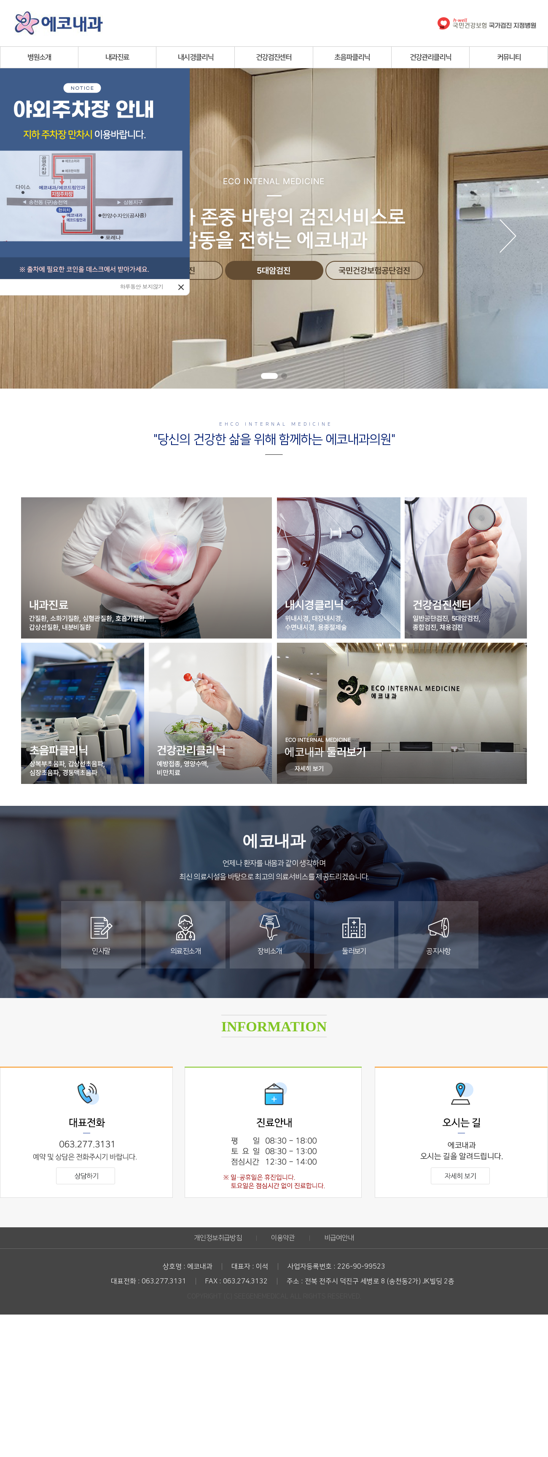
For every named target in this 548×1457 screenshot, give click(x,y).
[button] (269, 376)
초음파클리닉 (352, 57)
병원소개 (39, 57)
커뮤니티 (509, 57)
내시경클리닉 (195, 57)
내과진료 (117, 57)
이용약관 (283, 1238)
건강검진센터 (273, 57)
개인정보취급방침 (218, 1238)
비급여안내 (339, 1238)
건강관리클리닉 (430, 57)
